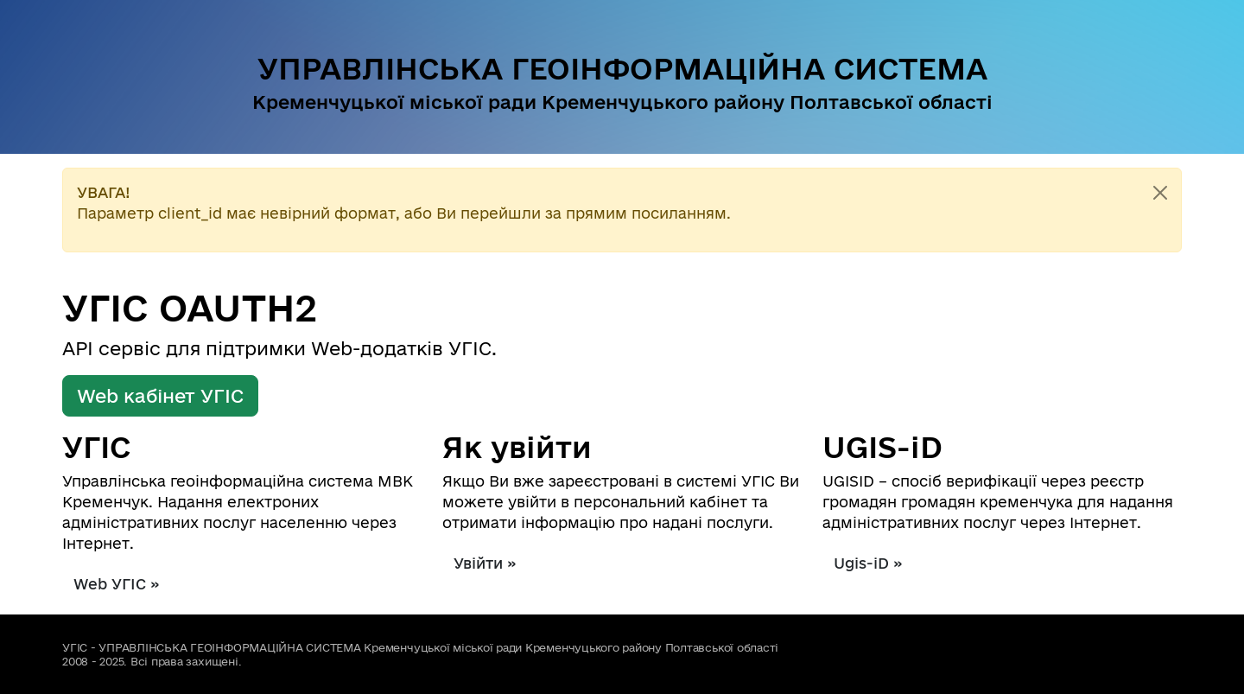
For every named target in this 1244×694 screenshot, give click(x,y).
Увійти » (485, 563)
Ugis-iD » (868, 563)
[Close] (1160, 193)
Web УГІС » (116, 584)
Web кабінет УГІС (160, 395)
